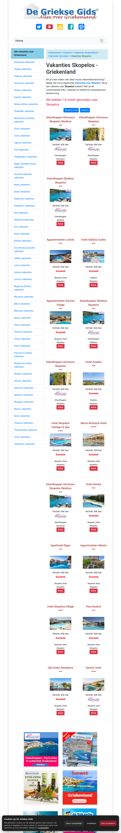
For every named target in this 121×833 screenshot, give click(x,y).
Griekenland (54, 52)
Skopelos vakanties (24, 402)
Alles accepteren (108, 823)
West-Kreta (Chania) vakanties (24, 120)
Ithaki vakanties (22, 191)
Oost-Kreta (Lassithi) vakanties (24, 249)
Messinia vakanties (23, 296)
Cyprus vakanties (22, 142)
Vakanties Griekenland (85, 52)
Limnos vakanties (23, 279)
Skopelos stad (71, 110)
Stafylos (85, 110)
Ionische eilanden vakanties (23, 176)
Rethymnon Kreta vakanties (23, 365)
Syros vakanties (22, 416)
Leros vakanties (22, 265)
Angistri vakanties (23, 76)
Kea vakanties (21, 212)
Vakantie (67, 52)
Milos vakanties (22, 303)
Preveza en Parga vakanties (23, 355)
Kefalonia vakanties (24, 219)
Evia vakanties (21, 149)
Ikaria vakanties (22, 184)
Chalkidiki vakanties (24, 111)
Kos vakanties (21, 226)
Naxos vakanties (22, 317)
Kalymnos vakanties (24, 198)
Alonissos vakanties (24, 83)
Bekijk (60, 163)
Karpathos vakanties (24, 205)
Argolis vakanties (22, 97)
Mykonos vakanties (24, 310)
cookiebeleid (43, 828)
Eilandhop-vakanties (24, 62)
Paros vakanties (22, 324)
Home (19, 40)
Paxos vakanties (22, 339)
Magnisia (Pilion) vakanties (22, 288)
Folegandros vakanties (25, 156)
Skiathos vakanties (23, 395)
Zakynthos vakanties (24, 444)
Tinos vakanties (22, 437)
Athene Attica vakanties (26, 104)
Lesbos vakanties (23, 272)
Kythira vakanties (22, 240)
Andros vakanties (23, 90)
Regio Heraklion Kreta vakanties (25, 165)
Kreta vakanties (22, 233)
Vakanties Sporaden (58, 56)
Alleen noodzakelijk (74, 823)
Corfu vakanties (22, 135)
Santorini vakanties (23, 387)
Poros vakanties (22, 346)
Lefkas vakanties (22, 258)
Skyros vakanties (22, 409)
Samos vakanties (22, 380)
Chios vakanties (22, 128)
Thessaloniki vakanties (25, 430)
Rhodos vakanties (23, 373)
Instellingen (91, 823)
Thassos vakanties (23, 423)
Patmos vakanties (23, 332)
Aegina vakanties (22, 69)
